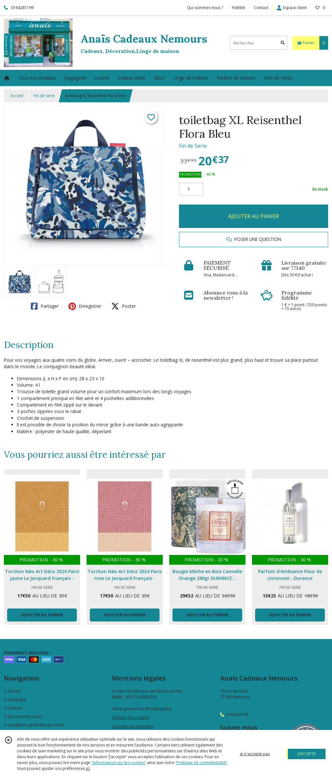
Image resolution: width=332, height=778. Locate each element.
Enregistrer (84, 306)
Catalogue (15, 699)
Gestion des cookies (130, 717)
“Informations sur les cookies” (118, 762)
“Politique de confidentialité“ (201, 762)
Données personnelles (132, 726)
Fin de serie (44, 95)
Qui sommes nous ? (23, 716)
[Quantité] (191, 189)
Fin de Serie (193, 145)
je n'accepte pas (255, 754)
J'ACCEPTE (307, 754)
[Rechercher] (283, 43)
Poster (123, 306)
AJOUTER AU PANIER (253, 216)
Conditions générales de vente (34, 725)
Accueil (16, 95)
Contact (261, 7)
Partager (45, 306)
